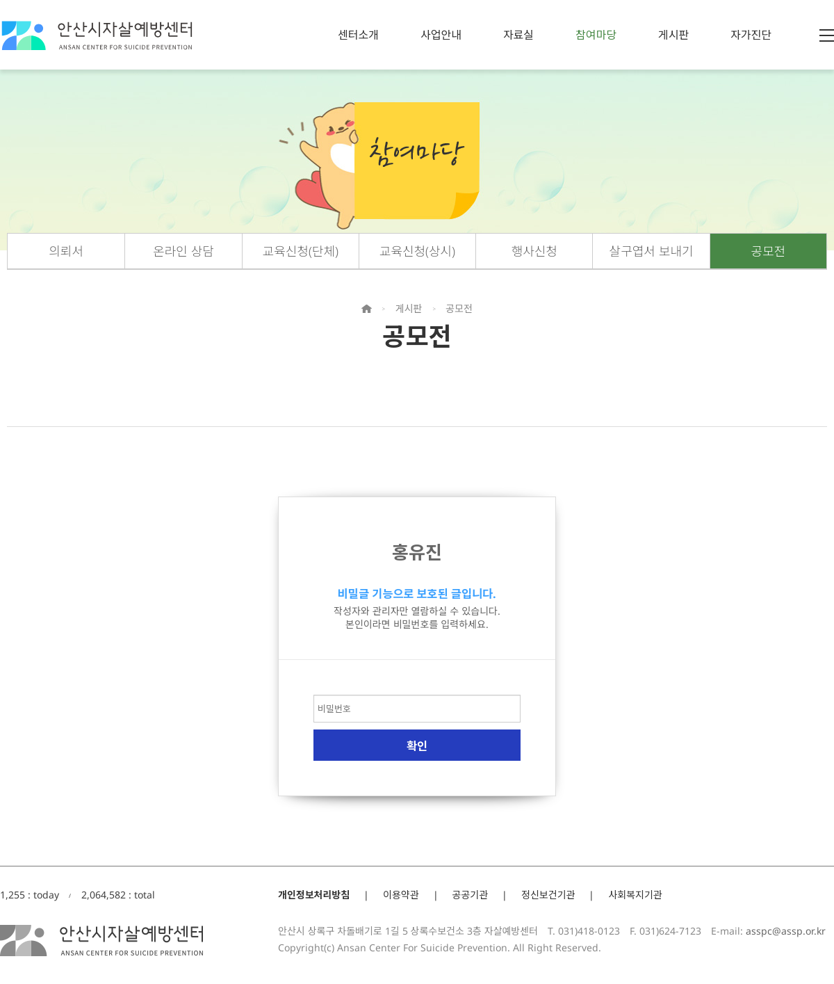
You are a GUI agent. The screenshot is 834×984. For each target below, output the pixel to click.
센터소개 (358, 34)
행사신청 (534, 251)
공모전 (768, 251)
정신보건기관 (548, 894)
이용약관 (401, 894)
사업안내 (440, 34)
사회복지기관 (635, 894)
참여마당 (595, 34)
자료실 (518, 34)
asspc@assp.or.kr (786, 930)
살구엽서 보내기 (652, 251)
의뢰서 (66, 251)
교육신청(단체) (300, 251)
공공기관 (470, 894)
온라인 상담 (183, 251)
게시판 (673, 34)
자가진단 (750, 34)
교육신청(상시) (417, 251)
